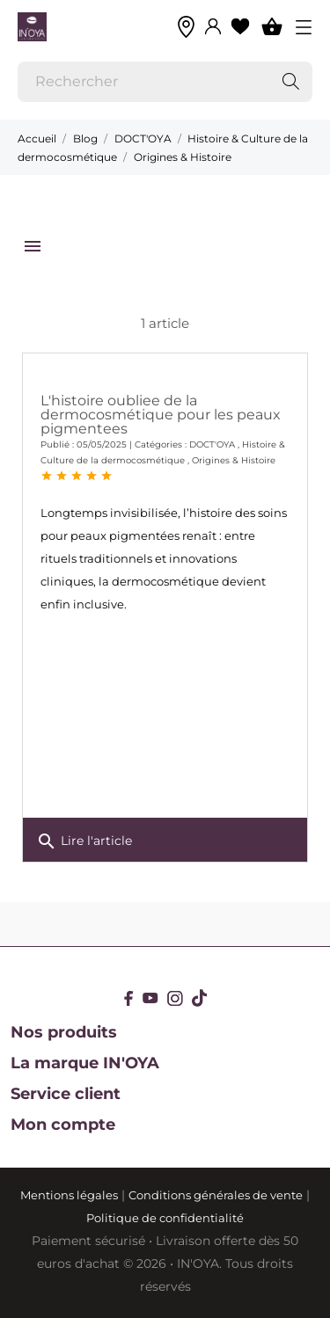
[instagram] (175, 998)
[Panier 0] (271, 26)
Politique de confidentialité (165, 1218)
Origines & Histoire (233, 460)
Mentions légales (69, 1195)
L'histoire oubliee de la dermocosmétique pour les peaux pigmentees (160, 414)
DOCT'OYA (212, 444)
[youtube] (150, 998)
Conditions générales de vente (215, 1195)
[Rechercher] (165, 82)
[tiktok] (199, 998)
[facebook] (129, 998)
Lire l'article (84, 841)
